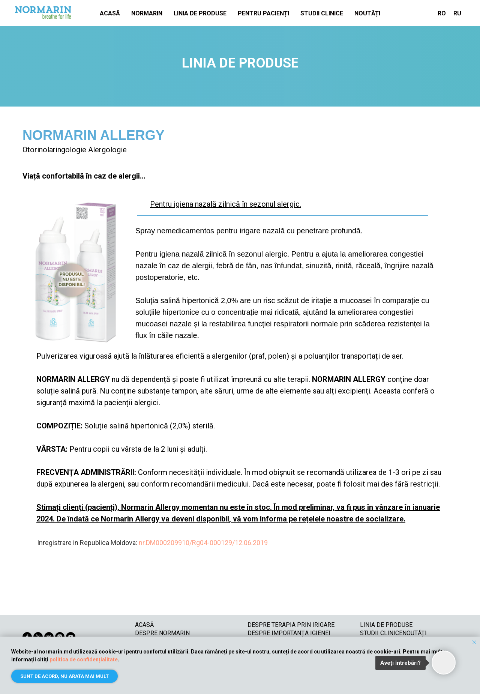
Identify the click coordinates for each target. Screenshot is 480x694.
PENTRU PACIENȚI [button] (263, 13)
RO (442, 13)
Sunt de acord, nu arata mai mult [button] (64, 676)
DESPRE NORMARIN (162, 633)
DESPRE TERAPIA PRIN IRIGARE (291, 624)
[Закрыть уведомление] (474, 642)
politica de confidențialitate (84, 659)
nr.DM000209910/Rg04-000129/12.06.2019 (203, 543)
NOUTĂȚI (367, 13)
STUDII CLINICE (321, 13)
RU (457, 13)
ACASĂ (110, 13)
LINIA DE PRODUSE (200, 13)
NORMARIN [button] (146, 13)
